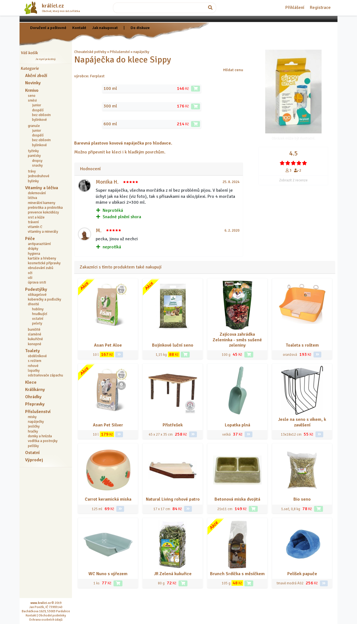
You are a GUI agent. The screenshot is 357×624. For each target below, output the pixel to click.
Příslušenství (37, 411)
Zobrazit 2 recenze (293, 180)
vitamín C (35, 227)
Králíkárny (35, 389)
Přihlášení (294, 7)
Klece (31, 382)
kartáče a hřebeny (42, 258)
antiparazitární (39, 244)
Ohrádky (33, 397)
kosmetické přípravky (44, 263)
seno (31, 95)
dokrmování (37, 193)
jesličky (34, 426)
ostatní (37, 318)
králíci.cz (53, 6)
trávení (33, 222)
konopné (34, 344)
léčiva (32, 198)
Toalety (32, 351)
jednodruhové (38, 176)
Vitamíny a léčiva (41, 188)
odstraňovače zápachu (45, 375)
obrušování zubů (40, 268)
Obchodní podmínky (52, 615)
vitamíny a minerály (43, 231)
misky (32, 417)
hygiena (34, 253)
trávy (32, 171)
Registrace (320, 7)
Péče (30, 238)
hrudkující (39, 314)
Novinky (33, 83)
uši (30, 277)
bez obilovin (41, 115)
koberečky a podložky (44, 299)
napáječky (36, 421)
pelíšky (33, 446)
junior (36, 105)
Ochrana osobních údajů (45, 619)
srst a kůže (36, 217)
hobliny (38, 309)
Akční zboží (36, 75)
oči (30, 273)
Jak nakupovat (105, 27)
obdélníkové (37, 356)
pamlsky (34, 155)
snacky (37, 165)
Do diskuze (140, 27)
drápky (33, 248)
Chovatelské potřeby (90, 52)
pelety (37, 323)
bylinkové (39, 119)
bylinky (33, 181)
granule (34, 126)
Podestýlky (36, 289)
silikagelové (37, 294)
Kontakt (79, 27)
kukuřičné (35, 339)
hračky (33, 431)
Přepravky (35, 404)
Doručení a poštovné (48, 27)
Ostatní (32, 452)
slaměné (34, 334)
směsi (32, 100)
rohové (33, 366)
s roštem (34, 361)
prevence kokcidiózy (43, 212)
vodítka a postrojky (42, 441)
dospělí (38, 110)
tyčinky (33, 151)
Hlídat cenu (233, 69)
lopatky (34, 370)
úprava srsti (37, 282)
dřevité (33, 304)
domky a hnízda (40, 436)
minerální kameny (41, 203)
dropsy (37, 161)
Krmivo (31, 90)
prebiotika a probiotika (45, 207)
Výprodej (34, 460)
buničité (34, 329)
